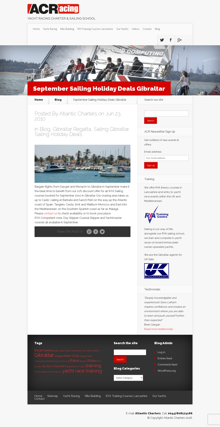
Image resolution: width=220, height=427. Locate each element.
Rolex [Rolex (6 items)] (92, 361)
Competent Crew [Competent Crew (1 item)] (78, 351)
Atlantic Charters (78, 114)
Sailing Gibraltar (111, 129)
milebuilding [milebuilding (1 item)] (40, 361)
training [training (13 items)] (93, 365)
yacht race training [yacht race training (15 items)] (82, 370)
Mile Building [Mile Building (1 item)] (52, 361)
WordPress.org (167, 370)
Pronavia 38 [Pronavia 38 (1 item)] (64, 361)
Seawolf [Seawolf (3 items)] (59, 366)
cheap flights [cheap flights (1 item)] (64, 351)
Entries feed (165, 358)
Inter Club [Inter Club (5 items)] (71, 356)
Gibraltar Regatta (72, 129)
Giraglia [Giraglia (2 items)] (58, 356)
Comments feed (167, 364)
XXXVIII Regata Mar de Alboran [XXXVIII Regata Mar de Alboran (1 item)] (48, 372)
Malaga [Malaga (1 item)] (83, 356)
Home (36, 29)
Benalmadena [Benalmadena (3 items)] (43, 350)
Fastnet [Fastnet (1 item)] (96, 351)
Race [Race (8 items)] (74, 360)
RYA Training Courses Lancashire (95, 29)
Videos (135, 29)
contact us (50, 213)
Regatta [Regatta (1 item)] (83, 361)
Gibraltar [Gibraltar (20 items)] (44, 355)
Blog (157, 29)
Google (89, 232)
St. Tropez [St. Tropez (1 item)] (80, 366)
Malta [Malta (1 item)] (89, 356)
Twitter (102, 232)
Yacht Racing (50, 29)
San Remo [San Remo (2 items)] (47, 366)
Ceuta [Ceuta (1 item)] (55, 351)
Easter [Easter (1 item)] (89, 351)
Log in (161, 352)
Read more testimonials (158, 329)
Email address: (153, 151)
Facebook (95, 232)
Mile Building (67, 29)
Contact (147, 29)
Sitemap (52, 396)
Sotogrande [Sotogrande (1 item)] (70, 366)
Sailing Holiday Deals (58, 134)
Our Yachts (122, 29)
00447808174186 (180, 413)
